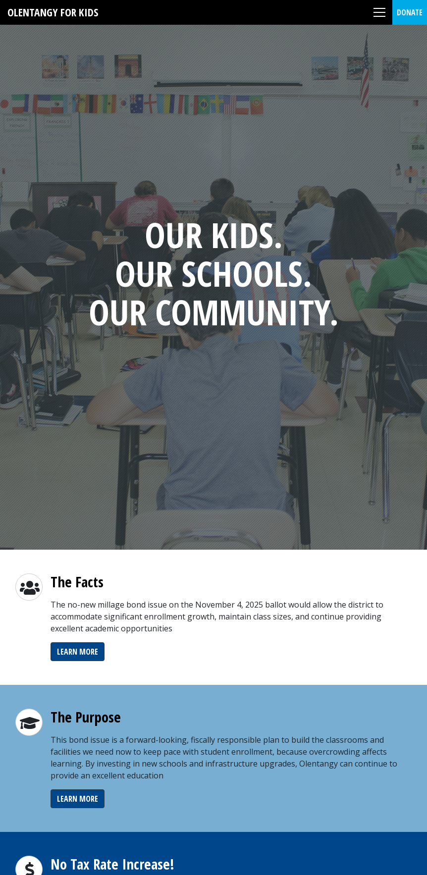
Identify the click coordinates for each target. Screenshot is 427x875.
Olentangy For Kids (52, 12)
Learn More (77, 651)
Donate (410, 12)
